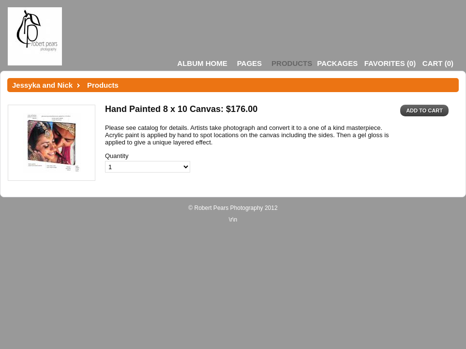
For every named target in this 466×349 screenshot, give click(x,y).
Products (291, 63)
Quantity (116, 155)
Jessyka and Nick (42, 85)
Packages (337, 63)
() (390, 63)
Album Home (202, 63)
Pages (249, 63)
